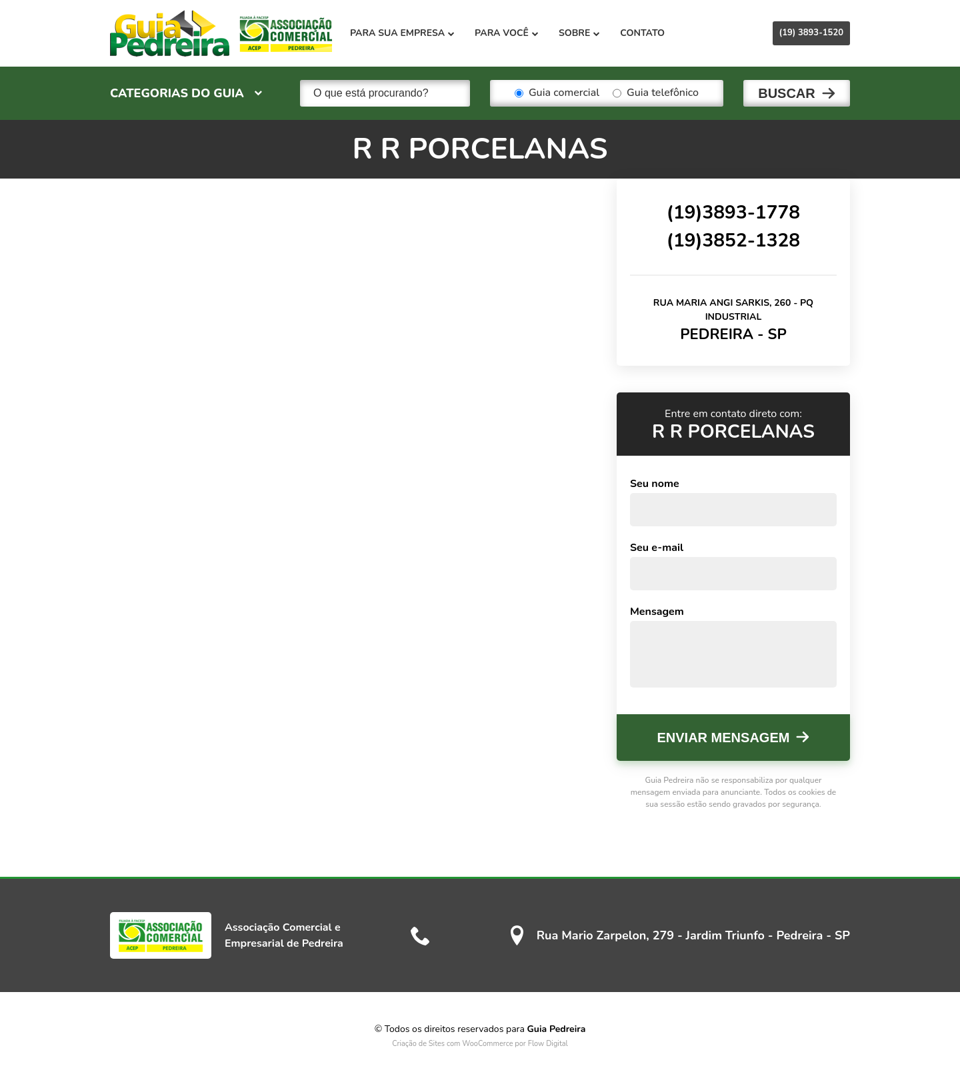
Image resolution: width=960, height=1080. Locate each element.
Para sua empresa (402, 33)
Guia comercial (557, 93)
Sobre (579, 33)
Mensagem (657, 611)
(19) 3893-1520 (811, 33)
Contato (642, 33)
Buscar (786, 93)
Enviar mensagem (723, 737)
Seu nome (654, 483)
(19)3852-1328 (733, 240)
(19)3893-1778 (733, 212)
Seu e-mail (656, 547)
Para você (507, 33)
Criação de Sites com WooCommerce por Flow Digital (480, 1044)
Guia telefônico (656, 93)
